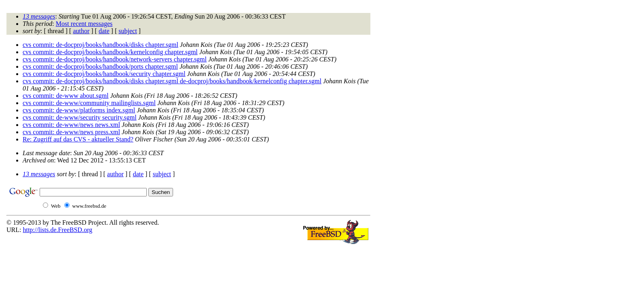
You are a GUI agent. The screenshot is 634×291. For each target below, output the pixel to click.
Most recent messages (84, 23)
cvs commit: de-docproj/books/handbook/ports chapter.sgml (100, 66)
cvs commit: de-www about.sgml (65, 95)
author (81, 30)
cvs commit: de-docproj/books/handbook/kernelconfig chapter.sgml (110, 51)
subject (127, 30)
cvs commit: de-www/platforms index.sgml (79, 110)
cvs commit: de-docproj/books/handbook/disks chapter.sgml (100, 44)
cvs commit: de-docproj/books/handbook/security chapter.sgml (104, 73)
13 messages (39, 16)
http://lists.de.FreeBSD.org (57, 229)
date (104, 30)
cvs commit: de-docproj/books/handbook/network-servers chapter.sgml (115, 59)
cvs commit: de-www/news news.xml (71, 124)
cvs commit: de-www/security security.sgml (80, 117)
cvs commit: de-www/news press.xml (71, 132)
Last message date (46, 153)
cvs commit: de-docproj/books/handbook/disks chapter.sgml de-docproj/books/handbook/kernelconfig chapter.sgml (172, 81)
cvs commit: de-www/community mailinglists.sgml (89, 102)
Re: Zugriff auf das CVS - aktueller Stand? (78, 139)
